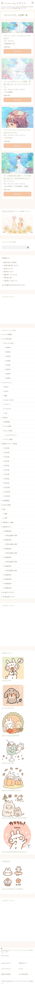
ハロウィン (7, 404)
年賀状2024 (7, 548)
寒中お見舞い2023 (11, 561)
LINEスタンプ (23, 963)
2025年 (8, 352)
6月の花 (6, 470)
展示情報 (7, 422)
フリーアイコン (8, 138)
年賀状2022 (7, 566)
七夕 (5, 413)
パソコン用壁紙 (8, 92)
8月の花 (6, 478)
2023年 (8, 360)
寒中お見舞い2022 (11, 570)
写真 (4, 509)
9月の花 (6, 483)
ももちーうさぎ (9, 400)
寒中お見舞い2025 (11, 544)
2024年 (8, 356)
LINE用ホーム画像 (8, 522)
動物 (5, 395)
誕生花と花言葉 (6, 974)
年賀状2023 (7, 557)
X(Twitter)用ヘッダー (9, 43)
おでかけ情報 (6, 505)
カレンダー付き (8, 186)
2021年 (26, 186)
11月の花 (7, 492)
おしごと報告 (8, 430)
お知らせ (5, 417)
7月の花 (6, 474)
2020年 (8, 374)
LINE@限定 (6, 500)
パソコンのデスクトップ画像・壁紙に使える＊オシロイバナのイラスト (17, 84)
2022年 (8, 365)
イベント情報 (8, 439)
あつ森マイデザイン (8, 592)
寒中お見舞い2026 (11, 535)
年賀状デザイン (7, 527)
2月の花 (6, 452)
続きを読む (22, 51)
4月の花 (6, 461)
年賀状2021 (7, 575)
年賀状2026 (7, 531)
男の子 (6, 387)
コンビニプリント (11, 435)
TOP (17, 951)
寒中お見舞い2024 (11, 553)
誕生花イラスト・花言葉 (10, 443)
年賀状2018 (7, 588)
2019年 (8, 378)
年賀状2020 (7, 579)
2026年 (8, 347)
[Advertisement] (14, 310)
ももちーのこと (6, 963)
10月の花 (7, 487)
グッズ (21, 968)
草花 (5, 518)
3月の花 (6, 457)
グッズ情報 (7, 426)
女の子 (6, 391)
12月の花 (7, 496)
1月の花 (6, 448)
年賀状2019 (7, 583)
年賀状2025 (7, 540)
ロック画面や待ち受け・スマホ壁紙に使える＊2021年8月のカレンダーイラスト (17, 178)
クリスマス (7, 409)
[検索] (16, 247)
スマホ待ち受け (18, 186)
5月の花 (6, 465)
